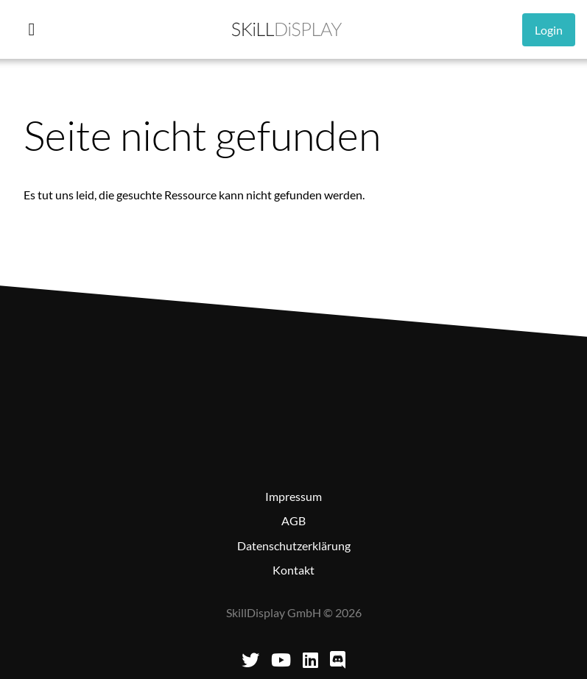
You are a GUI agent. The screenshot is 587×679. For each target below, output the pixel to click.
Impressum (293, 496)
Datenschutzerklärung (294, 545)
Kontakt (293, 570)
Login (549, 30)
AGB (293, 520)
